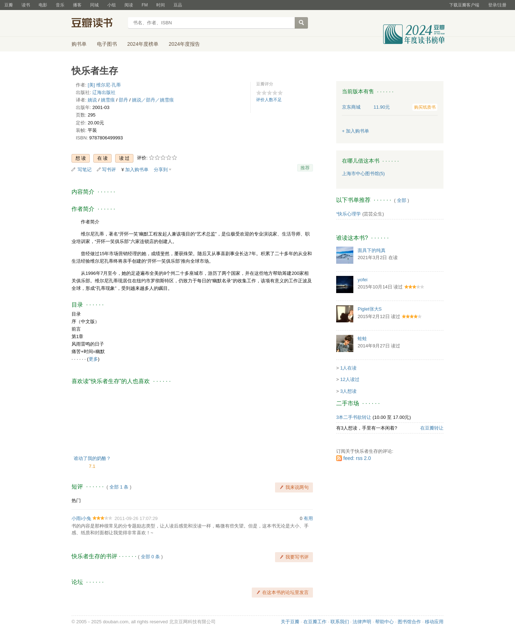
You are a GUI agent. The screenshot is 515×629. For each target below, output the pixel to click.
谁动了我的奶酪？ (92, 458)
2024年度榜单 (142, 44)
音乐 (60, 5)
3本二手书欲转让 (353, 417)
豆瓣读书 (97, 24)
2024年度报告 (184, 44)
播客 (77, 5)
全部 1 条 (118, 487)
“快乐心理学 (348, 214)
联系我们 (339, 621)
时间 (160, 5)
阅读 (128, 5)
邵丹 (123, 100)
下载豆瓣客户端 (464, 5)
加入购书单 (136, 169)
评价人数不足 (269, 99)
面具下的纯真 (372, 250)
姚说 (92, 100)
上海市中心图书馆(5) (363, 173)
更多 (93, 359)
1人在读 (348, 368)
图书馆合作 (409, 621)
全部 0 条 (150, 556)
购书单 (79, 44)
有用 (308, 518)
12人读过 (349, 379)
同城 (94, 5)
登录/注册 (497, 5)
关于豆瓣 (290, 621)
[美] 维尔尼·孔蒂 (104, 85)
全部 (401, 200)
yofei (362, 279)
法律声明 (362, 621)
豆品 (177, 5)
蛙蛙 (362, 338)
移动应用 (434, 621)
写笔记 (85, 169)
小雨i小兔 (81, 518)
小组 (111, 5)
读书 (25, 5)
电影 (43, 5)
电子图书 (107, 44)
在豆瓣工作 (315, 621)
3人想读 (348, 391)
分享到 (161, 169)
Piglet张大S (370, 309)
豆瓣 (8, 5)
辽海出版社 (104, 92)
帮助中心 (384, 621)
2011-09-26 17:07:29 (136, 518)
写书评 (109, 169)
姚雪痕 (108, 100)
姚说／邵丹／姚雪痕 (153, 100)
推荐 (305, 167)
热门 (76, 500)
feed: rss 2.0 (357, 458)
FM (145, 5)
